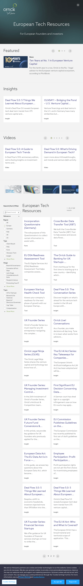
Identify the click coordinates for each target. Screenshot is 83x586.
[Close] (79, 569)
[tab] (59, 51)
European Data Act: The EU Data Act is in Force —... (35, 457)
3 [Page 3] (53, 556)
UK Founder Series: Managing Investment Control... (36, 389)
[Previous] (44, 556)
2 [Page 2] (51, 556)
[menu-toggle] (78, 5)
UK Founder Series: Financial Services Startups (34, 525)
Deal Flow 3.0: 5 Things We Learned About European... (35, 491)
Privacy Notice (24, 579)
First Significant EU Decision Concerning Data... (65, 389)
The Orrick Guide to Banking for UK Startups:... (64, 259)
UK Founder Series (34, 320)
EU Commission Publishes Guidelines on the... (65, 423)
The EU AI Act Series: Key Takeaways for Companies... (65, 354)
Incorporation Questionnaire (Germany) (32, 224)
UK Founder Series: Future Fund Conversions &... (34, 423)
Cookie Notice (38, 579)
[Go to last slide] (53, 51)
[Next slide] (70, 51)
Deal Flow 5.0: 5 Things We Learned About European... (64, 491)
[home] (10, 9)
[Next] (57, 556)
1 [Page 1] (48, 556)
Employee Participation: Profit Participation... (64, 457)
